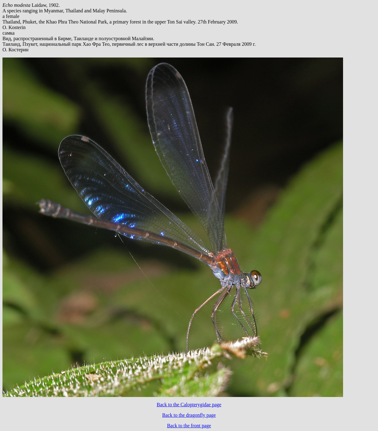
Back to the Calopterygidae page (189, 404)
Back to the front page (189, 425)
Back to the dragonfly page (189, 415)
